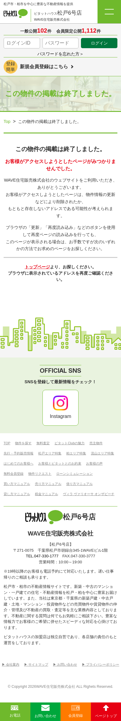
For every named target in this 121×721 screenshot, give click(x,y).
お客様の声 (94, 463)
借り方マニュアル (79, 484)
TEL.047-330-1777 (42, 556)
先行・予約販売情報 (18, 453)
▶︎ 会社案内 (10, 664)
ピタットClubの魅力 (69, 443)
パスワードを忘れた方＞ (60, 53)
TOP (7, 443)
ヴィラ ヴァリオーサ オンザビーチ (88, 494)
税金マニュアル (46, 494)
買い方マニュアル (17, 484)
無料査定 (43, 443)
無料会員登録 (13, 473)
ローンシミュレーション (74, 473)
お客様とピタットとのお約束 (59, 463)
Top (7, 121)
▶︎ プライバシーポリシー (100, 664)
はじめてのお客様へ (18, 463)
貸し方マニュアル (17, 494)
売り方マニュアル (48, 484)
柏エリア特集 (76, 453)
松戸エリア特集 (49, 453)
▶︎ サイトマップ (36, 664)
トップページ (37, 266)
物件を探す (23, 443)
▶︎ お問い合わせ (65, 664)
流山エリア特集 (102, 453)
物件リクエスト (39, 473)
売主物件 (96, 443)
